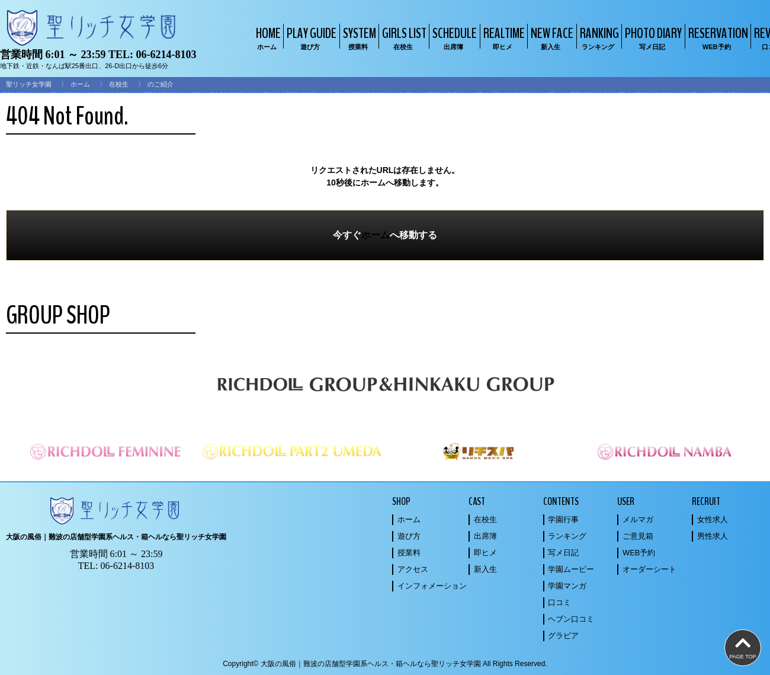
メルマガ (638, 519)
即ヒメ (485, 552)
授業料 (409, 552)
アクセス (412, 569)
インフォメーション (432, 585)
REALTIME (502, 38)
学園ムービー (571, 569)
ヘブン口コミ (571, 619)
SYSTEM (358, 38)
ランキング (567, 536)
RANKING (598, 38)
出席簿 (485, 536)
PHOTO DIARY (652, 38)
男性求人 (712, 536)
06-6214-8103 (166, 54)
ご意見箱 (638, 536)
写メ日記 (563, 552)
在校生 (119, 84)
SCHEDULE (453, 38)
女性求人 (712, 519)
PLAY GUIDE (310, 38)
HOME (267, 38)
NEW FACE (550, 38)
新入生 (485, 569)
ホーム (80, 84)
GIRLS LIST (402, 38)
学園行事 (563, 519)
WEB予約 (639, 552)
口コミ (559, 602)
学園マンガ (567, 585)
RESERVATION (716, 38)
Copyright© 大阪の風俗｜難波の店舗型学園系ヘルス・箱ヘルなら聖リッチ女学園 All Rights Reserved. (385, 664)
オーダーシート (649, 569)
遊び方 (409, 536)
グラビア (563, 635)
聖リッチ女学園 (29, 84)
